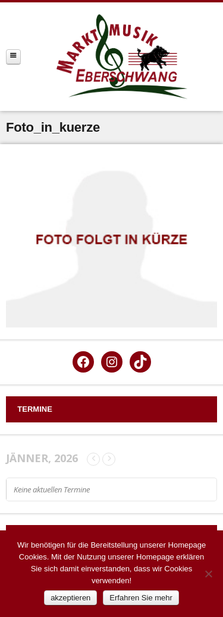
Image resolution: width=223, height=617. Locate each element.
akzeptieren (70, 597)
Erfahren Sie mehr (140, 597)
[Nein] (208, 574)
